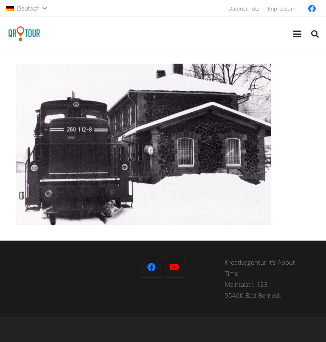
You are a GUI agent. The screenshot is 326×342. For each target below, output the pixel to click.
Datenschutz (243, 8)
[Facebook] (312, 8)
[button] (26, 8)
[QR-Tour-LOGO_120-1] (24, 33)
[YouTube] (174, 267)
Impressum (281, 8)
